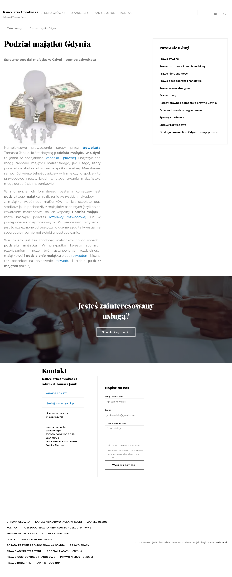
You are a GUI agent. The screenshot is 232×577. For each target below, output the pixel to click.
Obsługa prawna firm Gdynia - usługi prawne (189, 132)
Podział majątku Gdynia (64, 551)
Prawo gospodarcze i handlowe (181, 80)
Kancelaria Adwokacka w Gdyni (58, 521)
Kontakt (126, 12)
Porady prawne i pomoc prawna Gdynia (36, 545)
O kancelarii (80, 12)
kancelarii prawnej (61, 158)
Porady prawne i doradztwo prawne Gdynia (188, 102)
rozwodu (62, 261)
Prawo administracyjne (175, 88)
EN (225, 14)
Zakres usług (105, 12)
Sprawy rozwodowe (173, 124)
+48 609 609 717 (56, 393)
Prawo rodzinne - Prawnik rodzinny (182, 66)
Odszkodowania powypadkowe (181, 110)
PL (216, 14)
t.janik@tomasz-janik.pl (60, 403)
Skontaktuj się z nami (116, 332)
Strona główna (53, 12)
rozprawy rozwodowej (67, 217)
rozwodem (79, 256)
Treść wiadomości (124, 431)
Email (124, 413)
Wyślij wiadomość (124, 464)
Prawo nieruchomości (174, 73)
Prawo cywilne (169, 58)
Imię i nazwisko (124, 400)
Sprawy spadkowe (172, 117)
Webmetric (222, 542)
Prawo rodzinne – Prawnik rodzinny (34, 562)
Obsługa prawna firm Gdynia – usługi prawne (57, 527)
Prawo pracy (168, 95)
